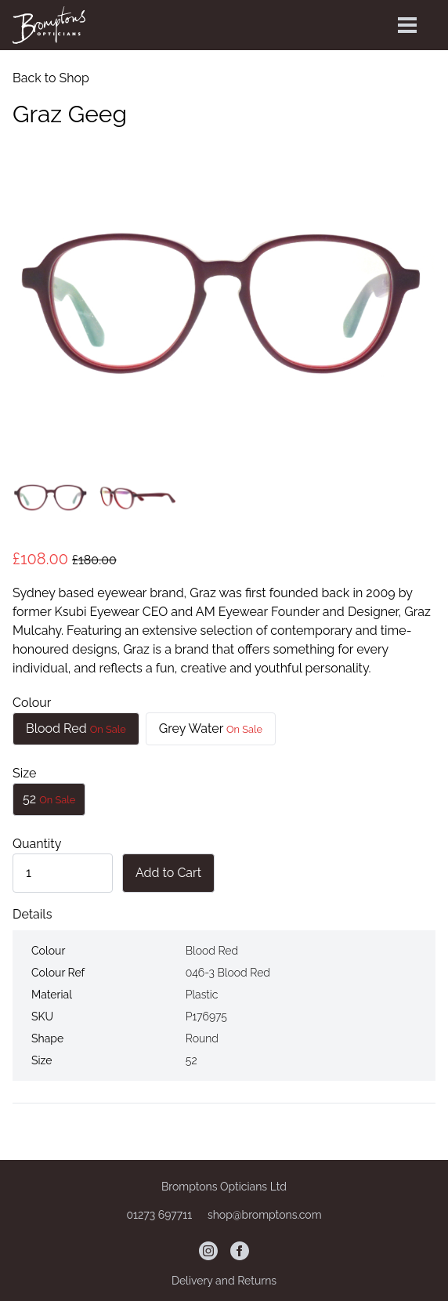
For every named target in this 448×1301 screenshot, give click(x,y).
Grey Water (210, 728)
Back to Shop (51, 78)
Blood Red (76, 728)
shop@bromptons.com (265, 1215)
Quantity (37, 843)
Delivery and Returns (224, 1280)
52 (49, 799)
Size (24, 773)
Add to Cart (168, 872)
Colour (32, 702)
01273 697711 (160, 1215)
